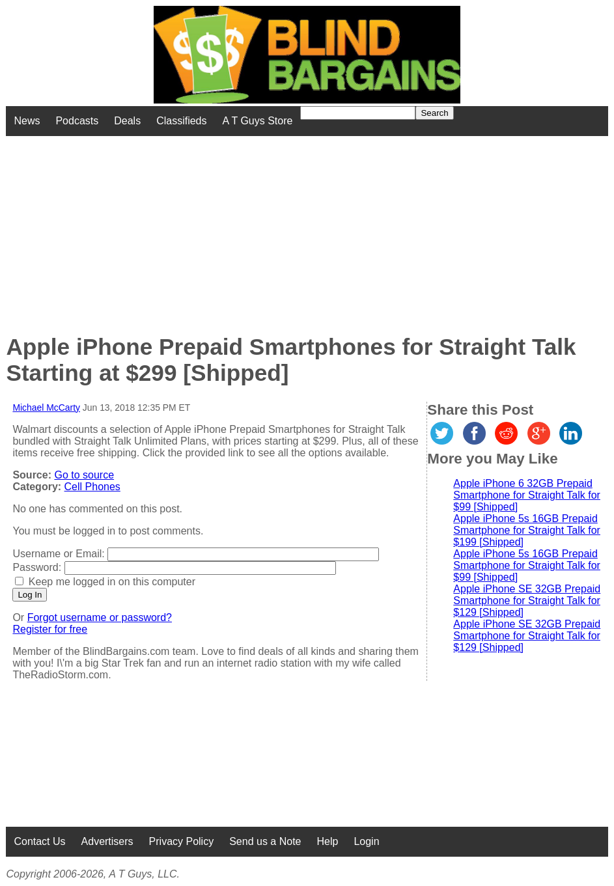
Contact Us (39, 841)
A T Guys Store (258, 120)
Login (366, 841)
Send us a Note (265, 841)
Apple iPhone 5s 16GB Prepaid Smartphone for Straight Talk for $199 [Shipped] (526, 530)
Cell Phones (92, 486)
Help (327, 841)
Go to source (84, 474)
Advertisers (107, 841)
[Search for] (357, 113)
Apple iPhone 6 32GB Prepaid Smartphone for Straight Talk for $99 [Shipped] (526, 495)
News (27, 120)
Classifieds (181, 120)
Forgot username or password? (99, 617)
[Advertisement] (247, 227)
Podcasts (76, 120)
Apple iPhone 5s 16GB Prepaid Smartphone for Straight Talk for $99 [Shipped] (526, 565)
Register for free (49, 629)
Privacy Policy (181, 841)
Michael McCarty (46, 407)
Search (434, 113)
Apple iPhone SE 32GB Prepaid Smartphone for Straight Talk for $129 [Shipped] (526, 600)
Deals (127, 120)
